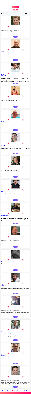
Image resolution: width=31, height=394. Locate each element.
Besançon (2, 75)
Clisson (2, 262)
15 (26, 390)
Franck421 (2, 51)
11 (19, 390)
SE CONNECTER (15, 9)
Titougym (2, 121)
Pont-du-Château (3, 238)
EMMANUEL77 (3, 74)
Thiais (2, 378)
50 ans (6, 52)
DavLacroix (2, 191)
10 (17, 390)
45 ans (5, 355)
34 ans (5, 98)
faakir (2, 214)
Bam (1, 261)
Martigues (2, 355)
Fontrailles (2, 308)
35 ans (9, 215)
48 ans (5, 75)
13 (22, 390)
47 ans (5, 262)
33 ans (4, 168)
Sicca (2, 354)
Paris (1, 122)
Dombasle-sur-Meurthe (4, 215)
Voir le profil (15, 36)
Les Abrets (2, 285)
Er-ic (1, 331)
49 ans (4, 122)
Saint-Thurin (2, 52)
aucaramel (2, 144)
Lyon (1, 192)
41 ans (4, 378)
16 (27, 390)
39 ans (4, 145)
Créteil (2, 168)
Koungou (2, 98)
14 (24, 390)
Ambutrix (2, 332)
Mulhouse (2, 28)
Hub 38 (2, 284)
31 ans (5, 28)
